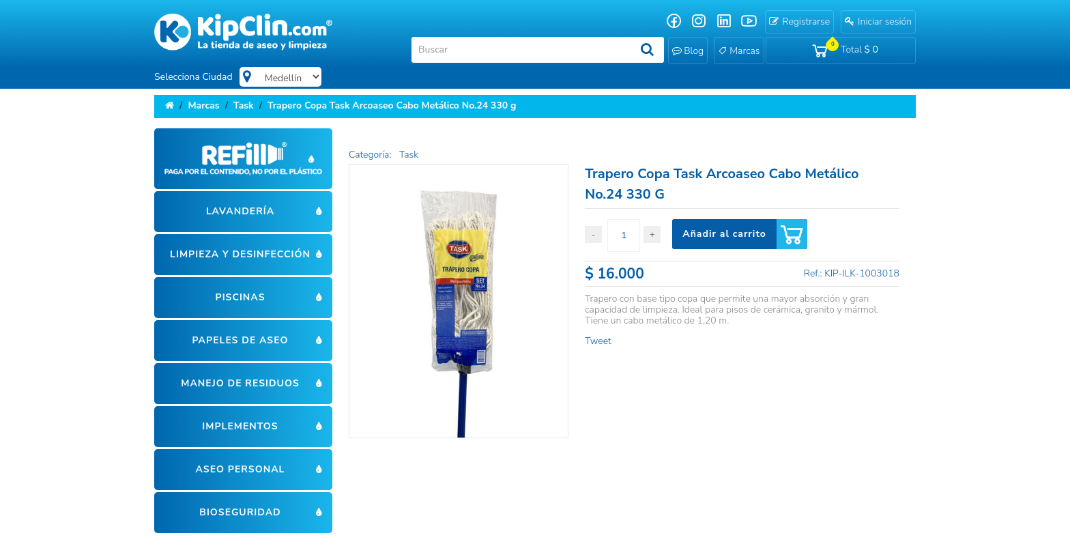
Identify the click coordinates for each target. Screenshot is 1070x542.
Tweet (598, 340)
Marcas (203, 105)
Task (243, 105)
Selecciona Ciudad (193, 76)
